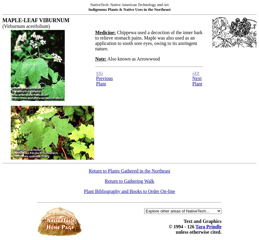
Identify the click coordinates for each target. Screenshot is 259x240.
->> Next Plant (197, 78)
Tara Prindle (208, 226)
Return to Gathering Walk (129, 181)
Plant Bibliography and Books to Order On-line (129, 191)
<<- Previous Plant (104, 78)
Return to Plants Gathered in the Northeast (129, 170)
